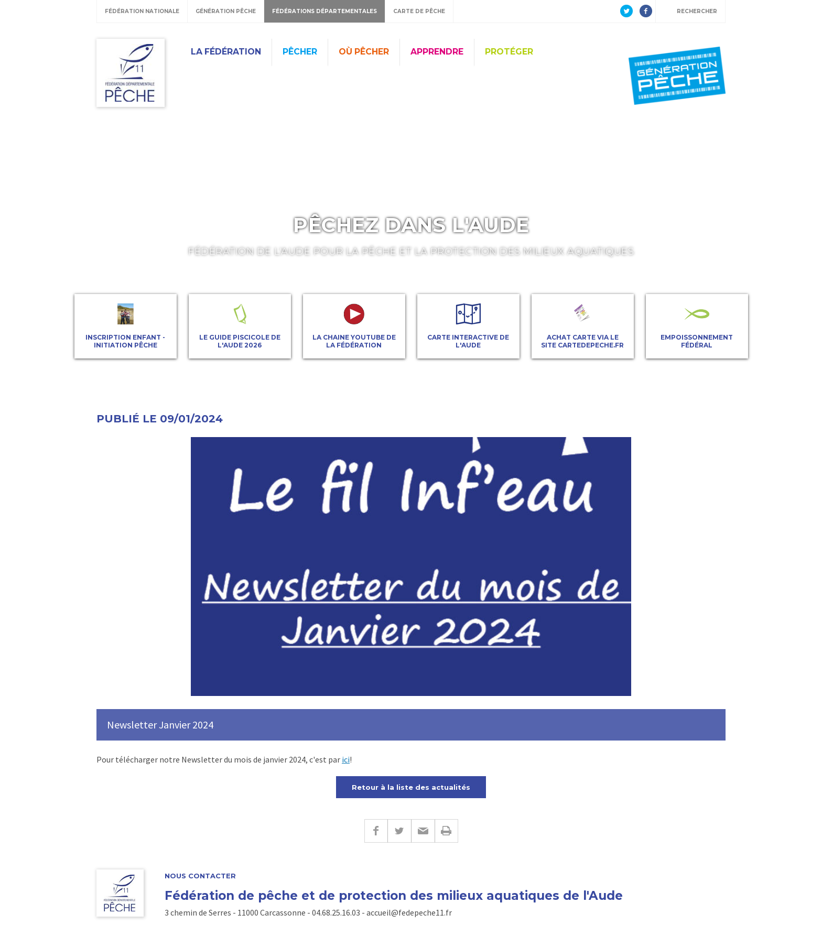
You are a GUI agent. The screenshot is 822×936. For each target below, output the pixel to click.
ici (346, 759)
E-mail (423, 831)
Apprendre (436, 52)
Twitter (399, 831)
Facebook (375, 831)
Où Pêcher (364, 52)
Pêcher (300, 52)
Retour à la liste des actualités (411, 787)
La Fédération (226, 52)
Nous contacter (200, 876)
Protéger (509, 52)
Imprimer (446, 831)
